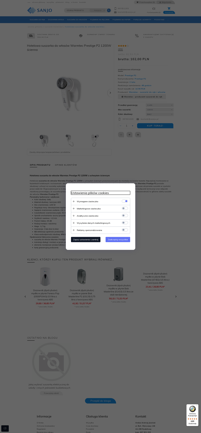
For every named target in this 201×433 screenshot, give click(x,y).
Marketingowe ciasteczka (89, 208)
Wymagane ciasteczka (87, 201)
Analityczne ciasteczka (87, 215)
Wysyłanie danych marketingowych (93, 223)
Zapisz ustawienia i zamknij (85, 239)
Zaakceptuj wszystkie (118, 239)
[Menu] (196, 405)
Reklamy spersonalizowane (89, 230)
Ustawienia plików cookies (90, 193)
